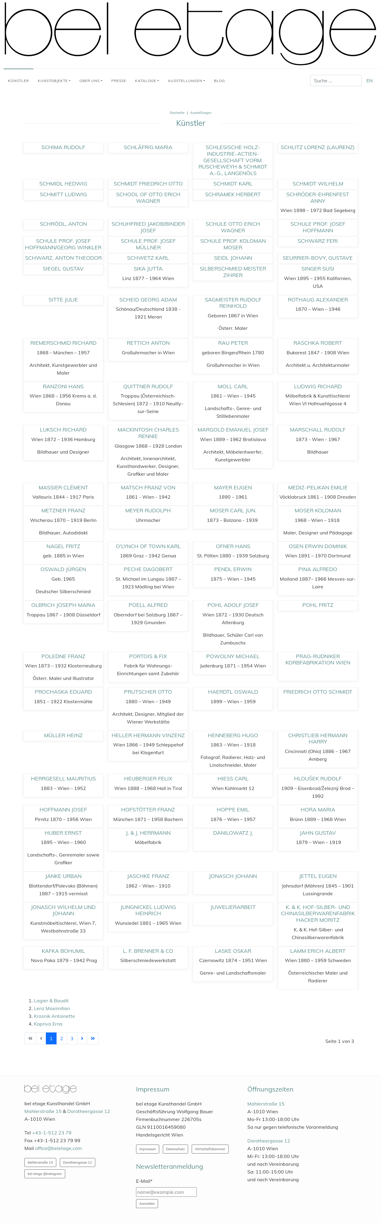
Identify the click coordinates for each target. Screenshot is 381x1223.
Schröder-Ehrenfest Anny (317, 197)
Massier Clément (63, 487)
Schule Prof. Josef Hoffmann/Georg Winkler (63, 244)
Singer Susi (318, 268)
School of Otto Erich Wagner (148, 197)
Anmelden (147, 1204)
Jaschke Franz (148, 876)
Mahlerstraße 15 (43, 1111)
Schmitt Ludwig (63, 194)
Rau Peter (233, 342)
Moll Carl (233, 386)
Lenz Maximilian (52, 1008)
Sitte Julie (63, 299)
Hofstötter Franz (148, 809)
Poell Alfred (148, 605)
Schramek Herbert (233, 194)
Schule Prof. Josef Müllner (148, 244)
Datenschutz (175, 1149)
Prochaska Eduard (63, 691)
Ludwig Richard (318, 386)
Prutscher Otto (148, 691)
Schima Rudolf (63, 147)
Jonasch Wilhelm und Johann (63, 910)
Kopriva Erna (48, 1024)
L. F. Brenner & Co (148, 950)
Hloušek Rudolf (318, 778)
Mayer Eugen (233, 487)
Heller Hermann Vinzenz (148, 735)
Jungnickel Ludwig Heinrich (148, 910)
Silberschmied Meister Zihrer (233, 272)
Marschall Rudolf (318, 429)
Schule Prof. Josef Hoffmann (318, 227)
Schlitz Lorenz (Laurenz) (318, 147)
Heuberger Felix (148, 778)
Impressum (147, 1149)
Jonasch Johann (233, 876)
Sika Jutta (148, 268)
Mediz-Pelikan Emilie (318, 487)
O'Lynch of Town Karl (148, 546)
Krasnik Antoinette (54, 1016)
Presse (118, 80)
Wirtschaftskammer (210, 1149)
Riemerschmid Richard (63, 342)
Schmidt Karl (232, 183)
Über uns (89, 80)
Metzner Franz (63, 510)
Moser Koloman (318, 510)
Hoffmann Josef (63, 809)
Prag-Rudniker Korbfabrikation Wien (317, 659)
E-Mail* (144, 1181)
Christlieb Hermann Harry (317, 738)
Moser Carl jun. (233, 510)
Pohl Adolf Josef (233, 605)
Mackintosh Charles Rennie (148, 433)
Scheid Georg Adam (148, 299)
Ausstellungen (185, 80)
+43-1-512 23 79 (51, 1133)
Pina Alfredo (317, 569)
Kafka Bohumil (63, 950)
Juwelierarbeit (233, 907)
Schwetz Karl (148, 257)
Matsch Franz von (148, 487)
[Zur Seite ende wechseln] (93, 1038)
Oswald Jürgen (63, 569)
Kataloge (145, 80)
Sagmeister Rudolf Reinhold (233, 303)
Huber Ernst (63, 832)
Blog (219, 80)
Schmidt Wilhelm (318, 183)
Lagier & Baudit (51, 1001)
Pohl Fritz (317, 605)
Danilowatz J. (233, 832)
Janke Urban (63, 876)
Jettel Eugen (318, 876)
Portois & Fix (148, 656)
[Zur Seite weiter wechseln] (82, 1038)
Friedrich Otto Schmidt (317, 691)
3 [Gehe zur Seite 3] (72, 1038)
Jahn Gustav (318, 832)
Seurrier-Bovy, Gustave (318, 257)
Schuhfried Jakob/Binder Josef (148, 227)
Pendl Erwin (233, 569)
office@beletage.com (58, 1148)
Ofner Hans (233, 546)
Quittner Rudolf (148, 386)
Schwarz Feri (318, 240)
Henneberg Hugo (233, 735)
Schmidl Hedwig (63, 183)
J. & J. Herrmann (148, 832)
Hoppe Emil (233, 809)
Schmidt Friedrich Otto (148, 183)
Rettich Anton (148, 342)
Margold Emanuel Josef (233, 429)
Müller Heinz (63, 735)
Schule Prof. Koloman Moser (233, 244)
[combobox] (336, 80)
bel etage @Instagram (45, 1174)
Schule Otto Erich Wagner (233, 227)
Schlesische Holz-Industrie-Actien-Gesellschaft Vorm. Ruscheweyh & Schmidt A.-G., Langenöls (233, 160)
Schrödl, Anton (63, 223)
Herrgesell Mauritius (63, 778)
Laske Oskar (233, 950)
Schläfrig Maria (148, 147)
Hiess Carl (233, 778)
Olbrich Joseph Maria (63, 605)
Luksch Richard (63, 429)
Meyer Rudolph (148, 510)
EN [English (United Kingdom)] (369, 81)
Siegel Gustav (63, 268)
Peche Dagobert (148, 569)
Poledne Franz (63, 656)
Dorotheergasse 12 (88, 1111)
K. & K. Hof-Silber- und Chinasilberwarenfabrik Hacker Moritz (318, 913)
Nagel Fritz (63, 546)
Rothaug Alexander (318, 299)
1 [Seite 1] (51, 1038)
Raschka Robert (317, 342)
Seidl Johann (233, 257)
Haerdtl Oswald (233, 691)
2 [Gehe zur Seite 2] (61, 1038)
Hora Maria (318, 809)
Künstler (18, 80)
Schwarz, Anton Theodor (63, 257)
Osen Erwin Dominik (318, 546)
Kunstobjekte (53, 80)
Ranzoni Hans (63, 386)
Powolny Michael (233, 656)
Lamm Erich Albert (318, 950)
